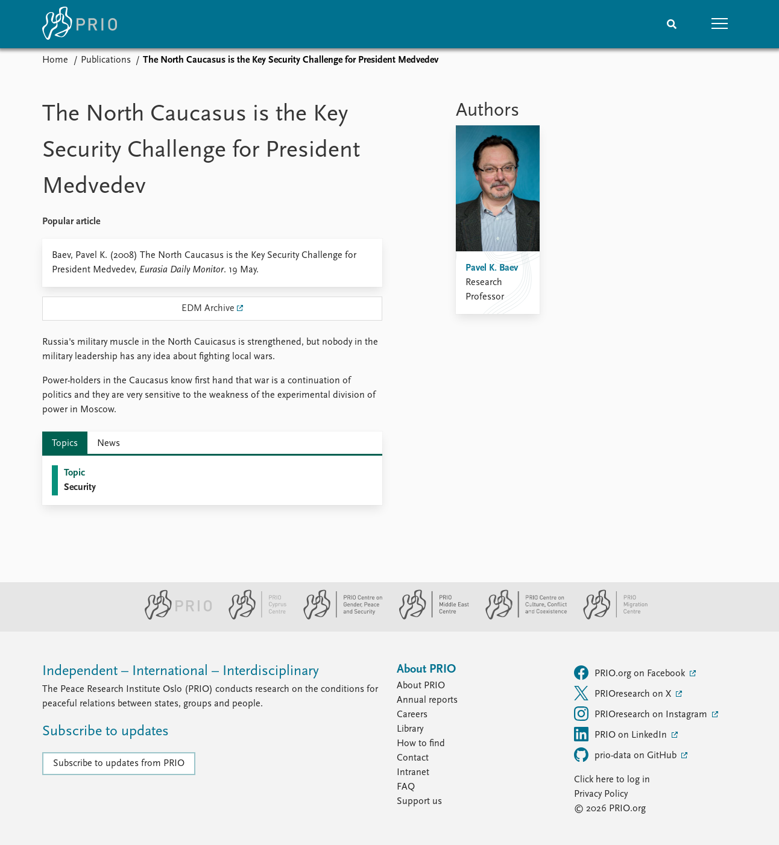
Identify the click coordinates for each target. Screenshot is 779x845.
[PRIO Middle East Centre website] (429, 617)
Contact (413, 758)
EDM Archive (208, 308)
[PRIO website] (173, 617)
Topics (65, 443)
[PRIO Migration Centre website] (609, 617)
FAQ (406, 787)
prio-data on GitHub (626, 754)
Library (410, 729)
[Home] (79, 24)
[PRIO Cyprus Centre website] (252, 617)
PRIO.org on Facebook (630, 672)
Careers (412, 715)
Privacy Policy (601, 794)
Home (55, 60)
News (108, 443)
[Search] (672, 24)
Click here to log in (612, 780)
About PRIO (421, 686)
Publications (106, 60)
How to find (421, 744)
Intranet (413, 772)
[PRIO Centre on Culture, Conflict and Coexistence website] (521, 617)
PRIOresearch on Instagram (642, 713)
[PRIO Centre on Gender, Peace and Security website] (338, 617)
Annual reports (427, 700)
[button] (720, 24)
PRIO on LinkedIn (621, 734)
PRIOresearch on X (623, 693)
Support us (419, 801)
